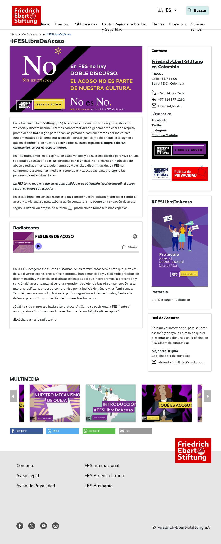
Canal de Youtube (165, 135)
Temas (158, 24)
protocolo (81, 208)
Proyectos (177, 24)
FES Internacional (102, 465)
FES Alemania (99, 485)
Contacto (25, 465)
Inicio (45, 24)
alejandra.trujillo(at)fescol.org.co (181, 362)
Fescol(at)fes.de (169, 106)
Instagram (159, 130)
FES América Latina (104, 475)
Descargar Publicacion (174, 300)
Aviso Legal (27, 475)
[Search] (197, 10)
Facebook (159, 120)
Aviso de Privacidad (35, 485)
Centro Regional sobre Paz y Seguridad (124, 27)
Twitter (157, 125)
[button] (26, 431)
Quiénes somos (198, 27)
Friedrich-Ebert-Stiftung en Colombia (177, 64)
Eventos (62, 24)
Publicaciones (85, 24)
